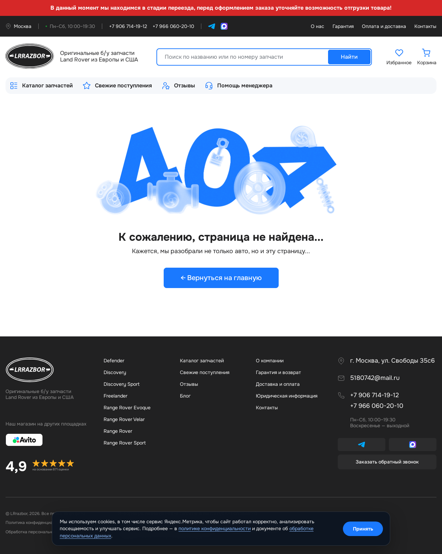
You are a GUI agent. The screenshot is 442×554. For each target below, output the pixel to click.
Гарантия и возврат (278, 372)
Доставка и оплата (278, 384)
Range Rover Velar (124, 419)
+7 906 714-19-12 (374, 395)
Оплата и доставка (384, 26)
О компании (270, 360)
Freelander (115, 396)
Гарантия (343, 26)
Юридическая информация (286, 396)
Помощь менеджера (238, 86)
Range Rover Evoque (127, 407)
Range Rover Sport (125, 443)
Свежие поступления (117, 86)
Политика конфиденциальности (37, 522)
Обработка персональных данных (39, 531)
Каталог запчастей (41, 86)
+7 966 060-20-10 (376, 406)
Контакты (425, 26)
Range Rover (118, 431)
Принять (363, 529)
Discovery (115, 372)
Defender (114, 360)
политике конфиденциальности (215, 528)
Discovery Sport (122, 384)
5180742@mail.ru (375, 378)
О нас (317, 26)
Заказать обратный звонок (387, 462)
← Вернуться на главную (221, 278)
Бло (185, 396)
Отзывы (178, 86)
